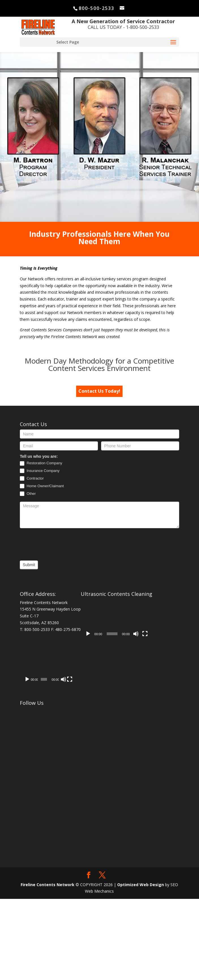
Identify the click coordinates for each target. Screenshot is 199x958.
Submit (29, 564)
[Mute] (136, 634)
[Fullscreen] (145, 634)
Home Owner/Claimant (42, 486)
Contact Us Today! (99, 391)
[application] (116, 619)
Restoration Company (41, 463)
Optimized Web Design (140, 943)
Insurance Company (39, 471)
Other (28, 493)
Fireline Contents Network (47, 943)
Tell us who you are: (39, 456)
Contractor (32, 478)
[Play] (88, 634)
